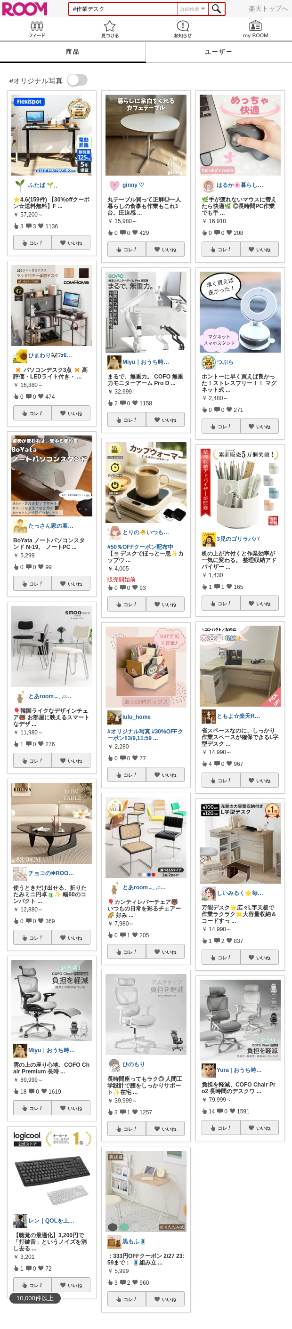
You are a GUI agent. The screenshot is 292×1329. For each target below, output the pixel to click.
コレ (36, 243)
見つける (109, 28)
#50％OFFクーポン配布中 (140, 547)
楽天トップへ (268, 8)
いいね (75, 243)
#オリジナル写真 (128, 731)
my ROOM (255, 28)
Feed (36, 28)
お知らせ (182, 28)
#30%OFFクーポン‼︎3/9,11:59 (145, 734)
